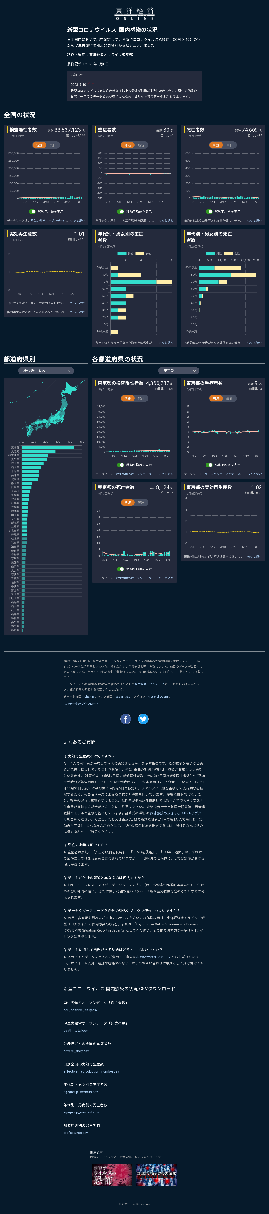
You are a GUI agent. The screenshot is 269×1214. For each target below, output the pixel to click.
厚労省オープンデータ (149, 684)
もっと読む (77, 220)
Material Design (158, 696)
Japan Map (123, 696)
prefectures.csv (76, 1133)
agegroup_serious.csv (81, 1092)
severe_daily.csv (76, 1051)
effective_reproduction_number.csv (91, 1071)
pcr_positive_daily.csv (81, 1010)
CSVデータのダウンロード (81, 703)
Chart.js (89, 696)
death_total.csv (76, 1031)
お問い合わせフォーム (153, 957)
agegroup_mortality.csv (82, 1112)
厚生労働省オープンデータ (48, 220)
